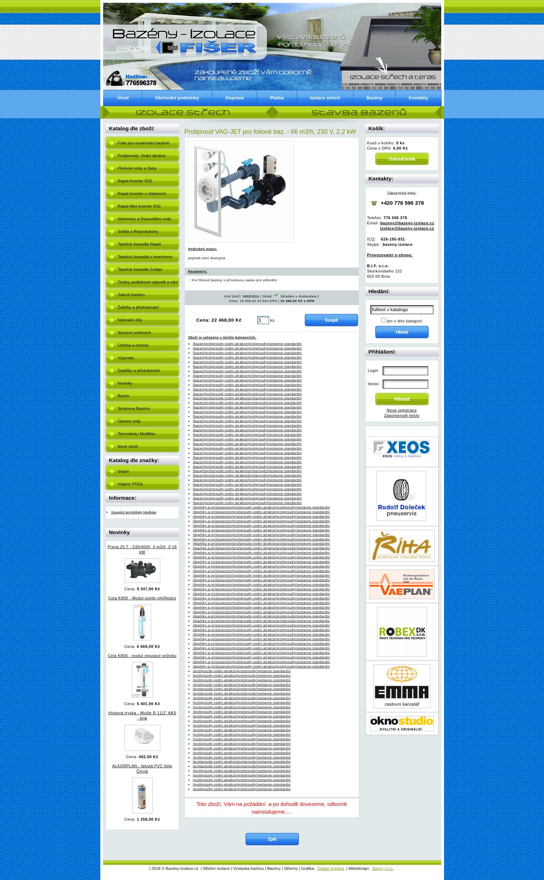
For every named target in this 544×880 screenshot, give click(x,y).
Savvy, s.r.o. (383, 868)
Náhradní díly (130, 319)
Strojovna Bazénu (134, 408)
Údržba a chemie (133, 345)
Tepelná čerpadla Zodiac (140, 269)
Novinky (125, 383)
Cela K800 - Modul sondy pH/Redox (142, 598)
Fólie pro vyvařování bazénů (143, 142)
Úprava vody (129, 421)
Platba (277, 97)
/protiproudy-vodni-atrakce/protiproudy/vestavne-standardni (242, 671)
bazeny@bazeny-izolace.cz (407, 223)
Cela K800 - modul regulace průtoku (142, 656)
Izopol (123, 471)
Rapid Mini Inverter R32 (139, 206)
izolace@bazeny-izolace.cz (407, 228)
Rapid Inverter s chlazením (142, 193)
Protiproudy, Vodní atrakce (142, 155)
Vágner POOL (130, 483)
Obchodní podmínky (177, 97)
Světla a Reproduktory (138, 231)
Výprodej (126, 357)
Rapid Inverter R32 (135, 180)
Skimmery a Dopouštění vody (145, 218)
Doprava (235, 97)
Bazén (123, 395)
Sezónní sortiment (134, 332)
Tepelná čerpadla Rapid (139, 244)
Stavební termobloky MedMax (133, 512)
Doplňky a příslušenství (139, 370)
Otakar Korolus (330, 868)
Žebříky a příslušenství (138, 307)
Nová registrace (402, 410)
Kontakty (418, 97)
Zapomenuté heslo (401, 415)
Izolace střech (325, 97)
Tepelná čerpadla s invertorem (145, 256)
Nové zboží (128, 446)
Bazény (375, 97)
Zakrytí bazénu (131, 294)
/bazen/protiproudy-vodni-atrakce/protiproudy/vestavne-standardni (247, 344)
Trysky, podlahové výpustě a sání (148, 282)
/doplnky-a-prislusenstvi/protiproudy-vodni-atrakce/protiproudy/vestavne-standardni (261, 507)
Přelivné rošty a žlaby (137, 168)
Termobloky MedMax (137, 433)
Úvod (123, 97)
